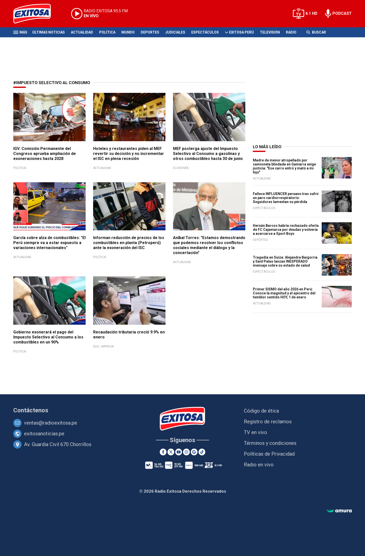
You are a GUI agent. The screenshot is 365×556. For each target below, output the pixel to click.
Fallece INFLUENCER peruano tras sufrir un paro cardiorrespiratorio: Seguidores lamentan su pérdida (286, 198)
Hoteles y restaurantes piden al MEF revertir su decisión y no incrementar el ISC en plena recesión (128, 153)
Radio (291, 32)
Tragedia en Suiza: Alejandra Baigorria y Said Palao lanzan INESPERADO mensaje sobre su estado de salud (285, 261)
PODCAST (342, 13)
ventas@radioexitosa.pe (50, 423)
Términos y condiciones (270, 443)
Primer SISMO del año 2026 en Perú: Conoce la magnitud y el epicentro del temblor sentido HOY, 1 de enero (284, 293)
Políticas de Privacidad (269, 454)
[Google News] (194, 452)
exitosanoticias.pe (44, 434)
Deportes (150, 32)
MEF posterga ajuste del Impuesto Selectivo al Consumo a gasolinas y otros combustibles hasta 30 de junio (208, 153)
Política (107, 32)
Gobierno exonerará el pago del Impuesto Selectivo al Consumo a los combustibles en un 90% (48, 337)
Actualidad (82, 32)
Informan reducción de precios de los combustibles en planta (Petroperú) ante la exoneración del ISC (128, 242)
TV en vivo (255, 432)
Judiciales (175, 32)
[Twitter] (170, 452)
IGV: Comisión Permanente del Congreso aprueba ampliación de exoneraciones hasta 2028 (44, 153)
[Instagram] (186, 452)
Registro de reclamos (268, 422)
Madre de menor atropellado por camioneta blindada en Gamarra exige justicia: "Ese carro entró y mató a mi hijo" (284, 166)
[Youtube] (178, 452)
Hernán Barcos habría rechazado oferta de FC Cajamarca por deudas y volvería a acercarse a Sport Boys (286, 230)
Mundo (128, 32)
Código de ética (261, 411)
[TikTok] (202, 452)
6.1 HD (311, 13)
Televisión (270, 32)
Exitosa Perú (241, 32)
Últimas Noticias (48, 32)
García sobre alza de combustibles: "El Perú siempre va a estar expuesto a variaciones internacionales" (49, 242)
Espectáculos (205, 32)
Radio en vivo (259, 465)
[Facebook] (163, 452)
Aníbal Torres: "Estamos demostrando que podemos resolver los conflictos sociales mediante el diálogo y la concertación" (209, 245)
